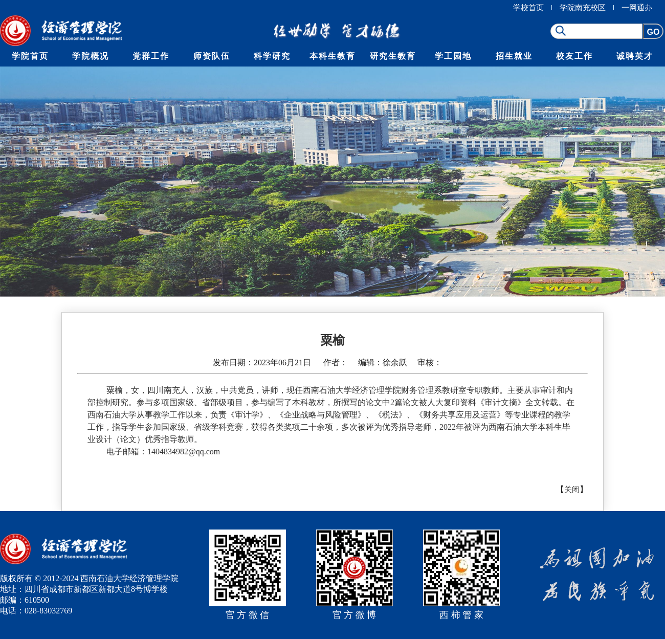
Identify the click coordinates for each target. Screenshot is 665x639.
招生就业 (514, 56)
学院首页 (30, 56)
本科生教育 (332, 56)
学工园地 (453, 56)
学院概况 (90, 56)
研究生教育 (393, 56)
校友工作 (574, 56)
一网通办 (637, 8)
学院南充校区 (583, 8)
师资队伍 (211, 56)
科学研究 (272, 56)
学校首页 (528, 8)
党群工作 (150, 56)
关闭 (572, 490)
